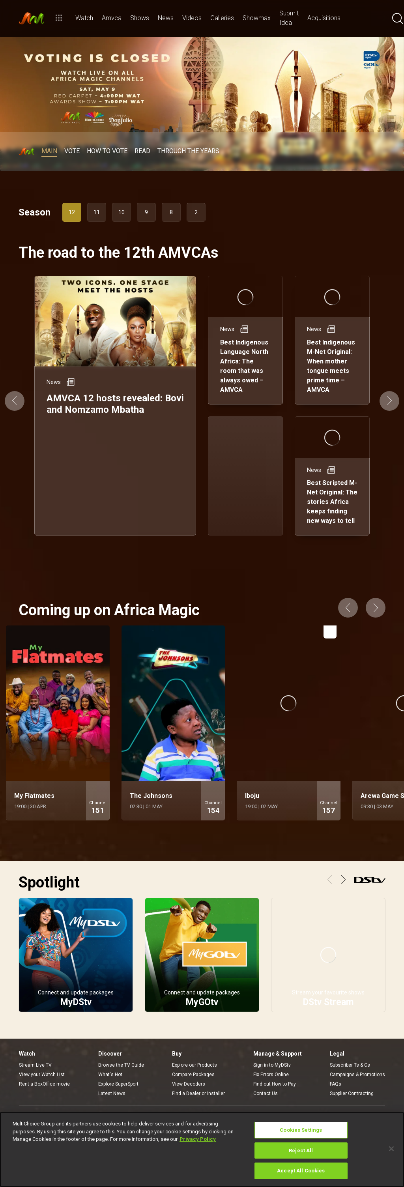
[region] (202, 1149)
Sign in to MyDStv (272, 1065)
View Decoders (188, 1084)
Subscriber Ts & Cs (350, 1065)
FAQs (335, 1084)
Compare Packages (193, 1074)
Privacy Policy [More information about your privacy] (198, 1139)
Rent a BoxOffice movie (44, 1084)
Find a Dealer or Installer (198, 1093)
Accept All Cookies (301, 1171)
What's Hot (110, 1074)
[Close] (391, 1148)
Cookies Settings (301, 1130)
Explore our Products (194, 1065)
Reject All (301, 1150)
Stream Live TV (35, 1065)
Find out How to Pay (274, 1084)
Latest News (111, 1093)
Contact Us (265, 1093)
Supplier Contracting (352, 1093)
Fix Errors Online (271, 1074)
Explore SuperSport (118, 1084)
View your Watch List (42, 1074)
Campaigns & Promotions (357, 1074)
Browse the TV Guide (121, 1065)
